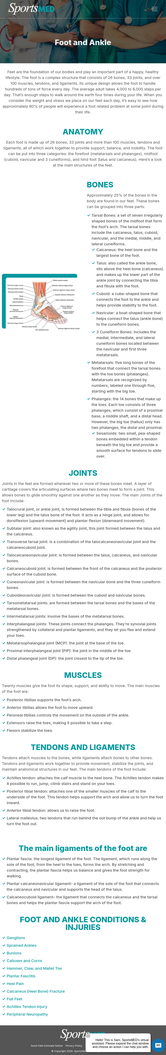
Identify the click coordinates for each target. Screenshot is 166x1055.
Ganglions (16, 937)
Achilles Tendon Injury (27, 1006)
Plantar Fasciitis (21, 976)
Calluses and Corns (24, 960)
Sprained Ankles (22, 945)
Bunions (14, 953)
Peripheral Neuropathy (27, 1014)
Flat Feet (14, 999)
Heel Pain (15, 983)
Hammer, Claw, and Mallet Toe (34, 968)
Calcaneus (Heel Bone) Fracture (36, 991)
